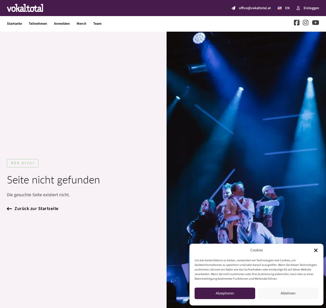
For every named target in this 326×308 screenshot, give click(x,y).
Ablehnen (288, 293)
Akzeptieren (225, 293)
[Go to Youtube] (315, 23)
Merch (81, 23)
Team (97, 23)
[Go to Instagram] (305, 23)
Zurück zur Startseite (33, 208)
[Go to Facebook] (297, 23)
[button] (315, 250)
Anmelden (62, 23)
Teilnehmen (38, 23)
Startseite (14, 23)
